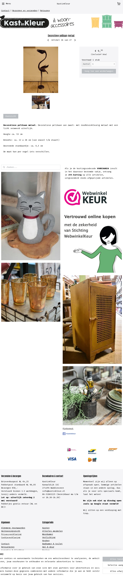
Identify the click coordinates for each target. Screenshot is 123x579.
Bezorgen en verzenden (24, 10)
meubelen (57, 531)
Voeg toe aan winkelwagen (99, 71)
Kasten (45, 528)
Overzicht (10, 116)
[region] (44, 563)
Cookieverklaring (10, 537)
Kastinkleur (69, 433)
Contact (5, 10)
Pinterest (68, 428)
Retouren (45, 10)
